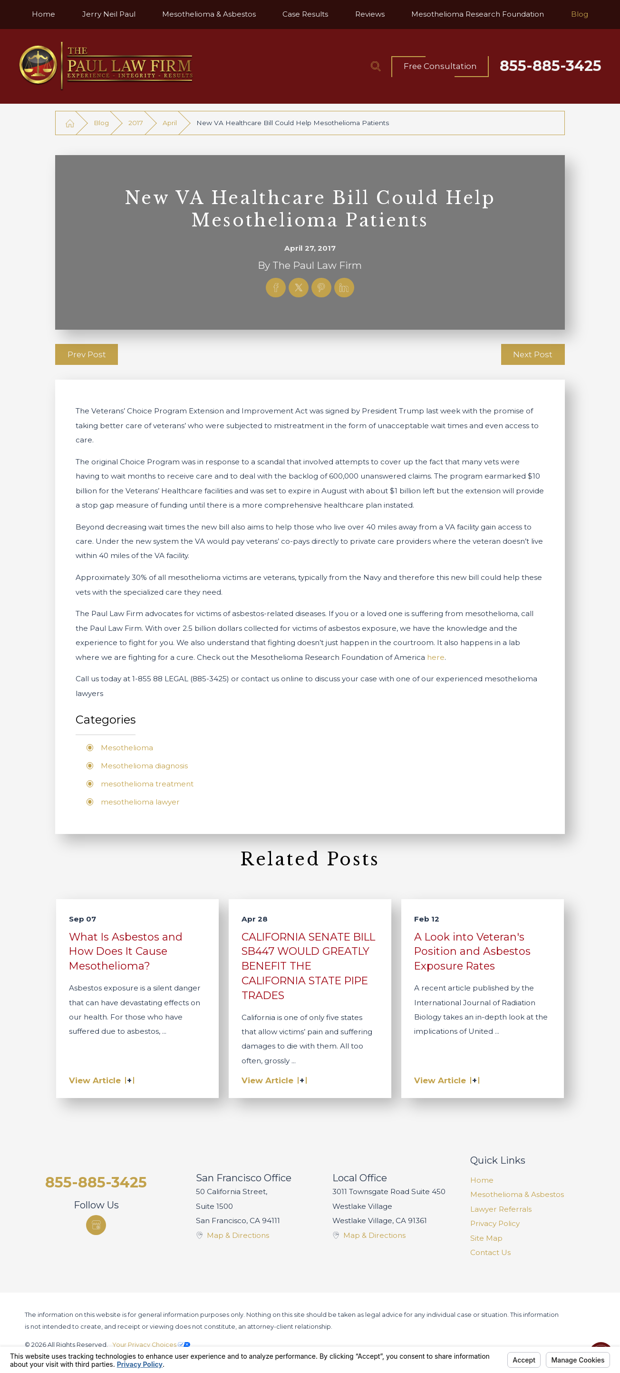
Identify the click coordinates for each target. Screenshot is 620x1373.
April (170, 123)
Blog (101, 123)
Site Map (486, 1238)
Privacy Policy (495, 1223)
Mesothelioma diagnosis (144, 765)
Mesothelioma (127, 747)
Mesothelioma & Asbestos (517, 1194)
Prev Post (87, 354)
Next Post (532, 354)
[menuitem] (43, 14)
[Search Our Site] (375, 66)
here (436, 657)
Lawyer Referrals (501, 1209)
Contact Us (490, 1252)
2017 (135, 123)
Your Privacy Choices (151, 1344)
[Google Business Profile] (96, 1225)
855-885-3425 (550, 66)
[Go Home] (70, 123)
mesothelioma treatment (147, 783)
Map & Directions (238, 1235)
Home (482, 1180)
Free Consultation (440, 66)
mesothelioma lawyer (140, 801)
